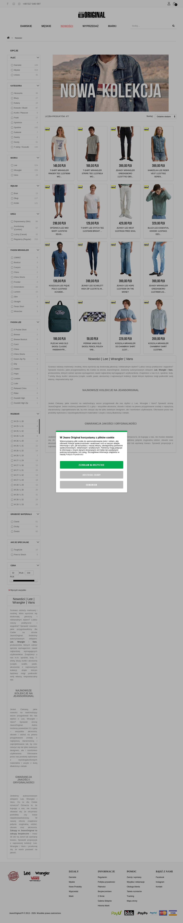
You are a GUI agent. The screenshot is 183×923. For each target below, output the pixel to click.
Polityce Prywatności (74, 454)
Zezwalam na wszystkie (91, 464)
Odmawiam (91, 484)
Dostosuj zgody (92, 474)
